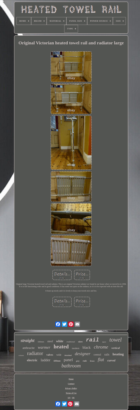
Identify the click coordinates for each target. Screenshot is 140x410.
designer (82, 353)
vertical (115, 348)
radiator (35, 353)
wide (58, 354)
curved (111, 360)
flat (101, 359)
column (21, 355)
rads (85, 361)
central (97, 354)
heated (61, 347)
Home (71, 379)
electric (32, 360)
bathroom (71, 366)
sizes (80, 341)
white (59, 341)
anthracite (28, 348)
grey (77, 361)
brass (92, 361)
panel (68, 359)
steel (50, 341)
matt (104, 342)
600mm (57, 361)
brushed (68, 355)
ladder (45, 360)
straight (28, 340)
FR (73, 398)
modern (75, 348)
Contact (71, 384)
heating (118, 354)
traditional (71, 342)
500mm (41, 341)
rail (92, 340)
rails (106, 354)
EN (69, 398)
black (87, 347)
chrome (101, 347)
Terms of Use (71, 393)
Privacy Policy (71, 388)
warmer (44, 347)
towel (115, 340)
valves (49, 354)
